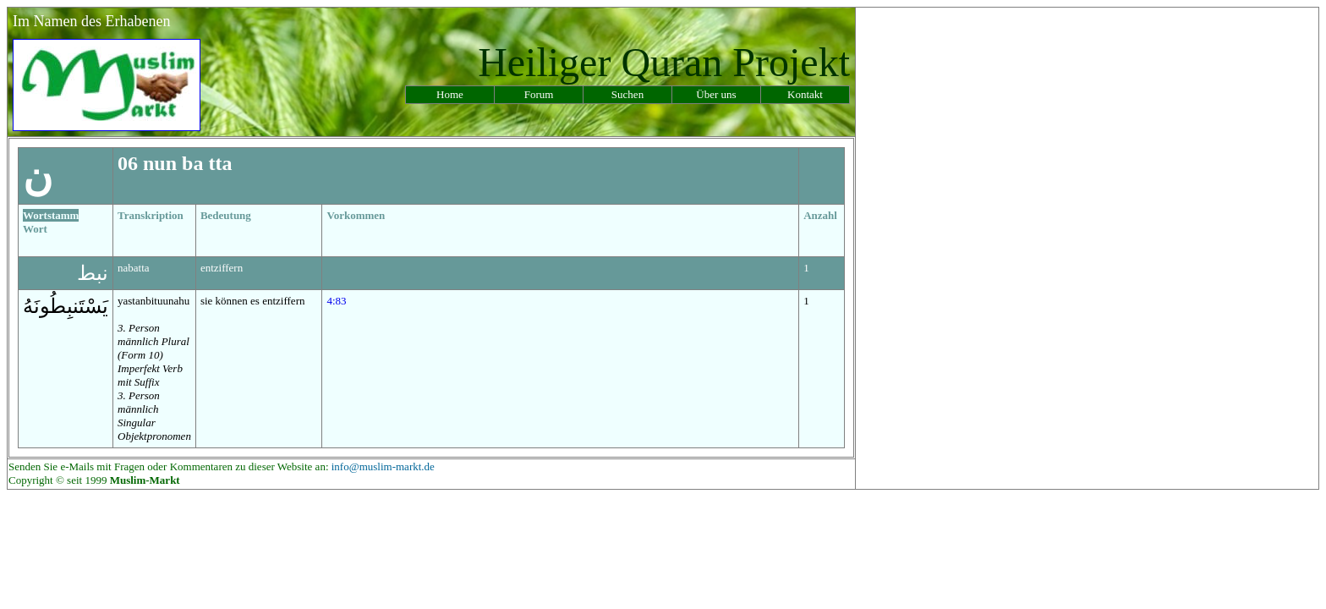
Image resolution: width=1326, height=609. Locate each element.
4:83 (336, 300)
